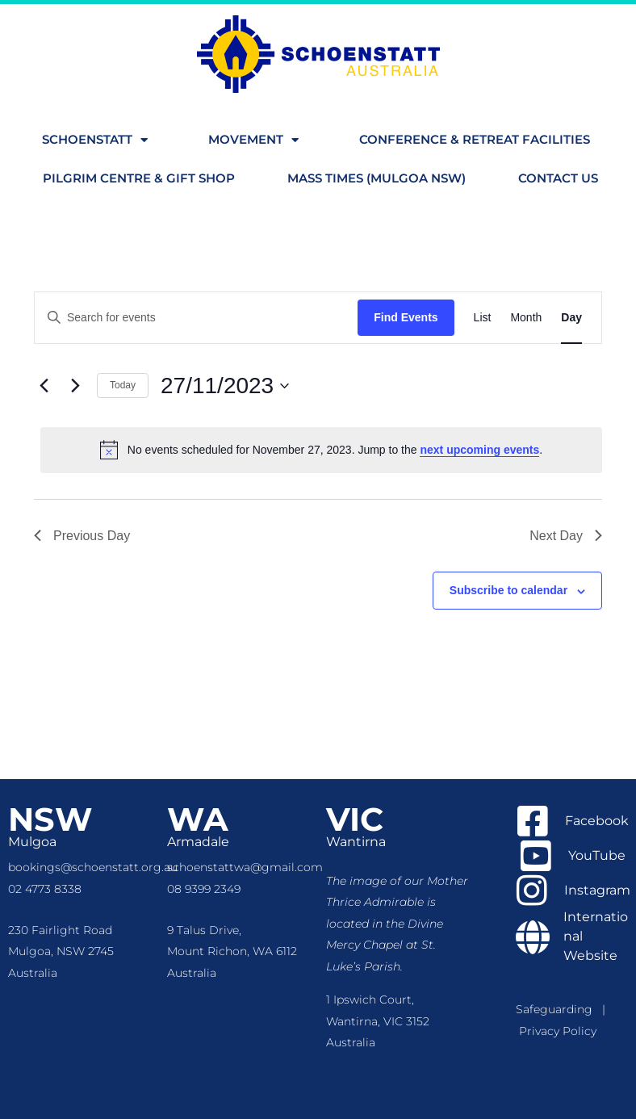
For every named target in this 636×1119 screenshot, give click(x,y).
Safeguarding (559, 1009)
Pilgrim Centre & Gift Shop (139, 178)
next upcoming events (479, 449)
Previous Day (82, 536)
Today (123, 385)
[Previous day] (43, 386)
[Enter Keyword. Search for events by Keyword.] (196, 317)
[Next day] (75, 386)
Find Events (405, 317)
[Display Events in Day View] (571, 317)
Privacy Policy (557, 1031)
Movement (253, 140)
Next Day (565, 536)
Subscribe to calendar (508, 590)
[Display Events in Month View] (526, 317)
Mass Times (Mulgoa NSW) (376, 178)
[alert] (321, 449)
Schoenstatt (95, 140)
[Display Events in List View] (483, 317)
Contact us (558, 178)
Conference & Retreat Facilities (474, 139)
